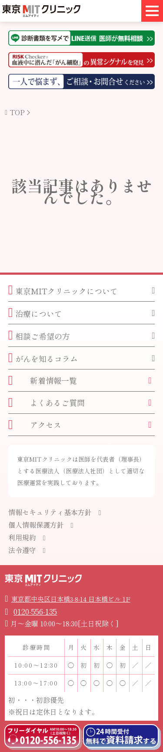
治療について (35, 312)
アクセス (34, 424)
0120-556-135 (35, 611)
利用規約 (22, 537)
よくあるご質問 (46, 402)
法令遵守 (22, 550)
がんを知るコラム (43, 358)
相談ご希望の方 (39, 335)
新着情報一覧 (42, 380)
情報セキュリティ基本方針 (50, 512)
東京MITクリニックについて (63, 290)
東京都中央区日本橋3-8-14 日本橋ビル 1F (70, 598)
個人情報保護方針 (36, 524)
